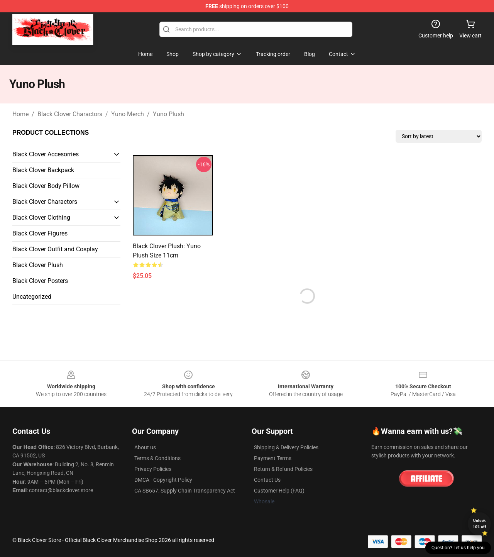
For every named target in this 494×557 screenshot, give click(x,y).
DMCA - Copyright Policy (163, 480)
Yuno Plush (168, 114)
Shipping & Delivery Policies (286, 447)
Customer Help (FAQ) (279, 491)
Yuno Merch (127, 114)
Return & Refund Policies (283, 469)
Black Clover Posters (40, 280)
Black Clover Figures (40, 233)
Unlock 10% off (479, 523)
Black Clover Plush (37, 265)
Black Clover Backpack (43, 170)
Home (20, 114)
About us (145, 447)
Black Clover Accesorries (45, 154)
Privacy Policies (152, 469)
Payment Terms (272, 458)
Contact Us (267, 480)
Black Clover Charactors (69, 114)
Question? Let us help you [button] (458, 547)
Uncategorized (31, 296)
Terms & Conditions (157, 458)
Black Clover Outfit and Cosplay (55, 249)
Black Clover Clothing (41, 217)
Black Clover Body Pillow (46, 186)
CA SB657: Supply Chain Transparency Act (184, 491)
